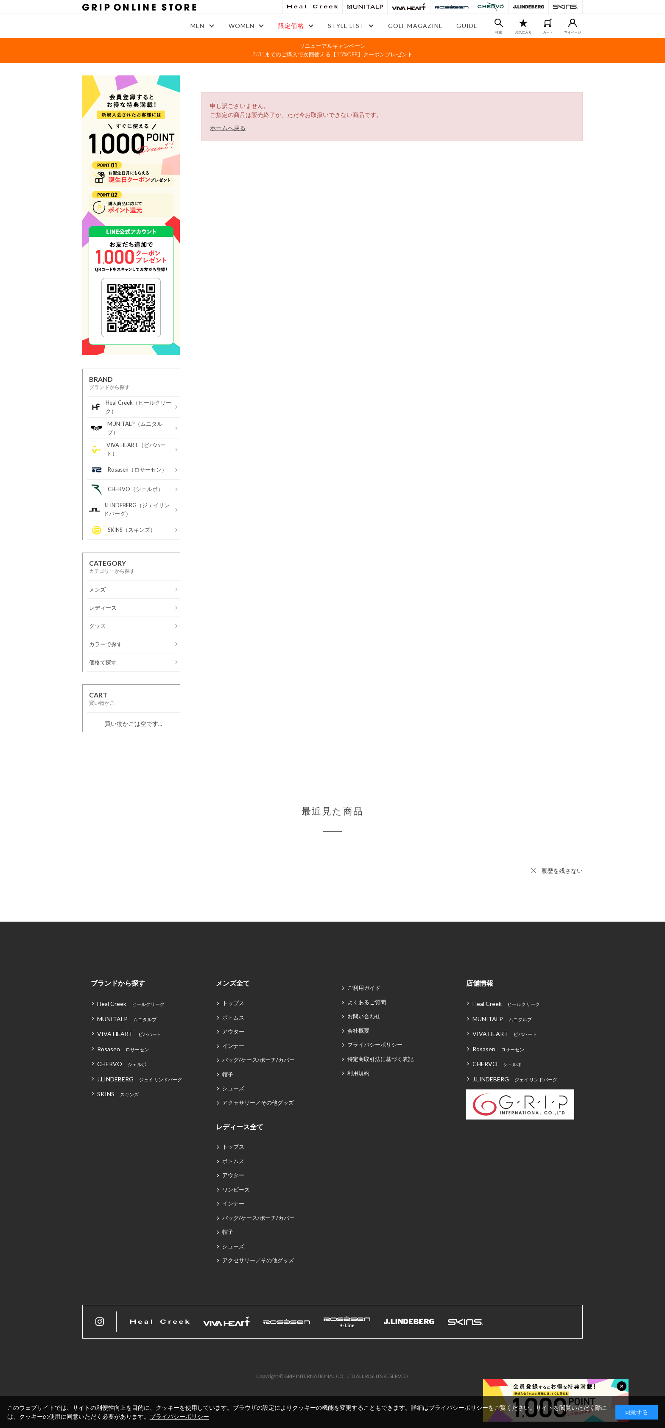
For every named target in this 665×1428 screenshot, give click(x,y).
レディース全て (239, 1126)
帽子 (227, 1074)
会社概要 (358, 1030)
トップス (233, 1003)
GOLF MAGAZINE (415, 25)
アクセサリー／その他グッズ (258, 1102)
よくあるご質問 (366, 1002)
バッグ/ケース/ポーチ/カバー (258, 1059)
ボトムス (233, 1017)
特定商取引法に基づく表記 (380, 1059)
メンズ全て (233, 983)
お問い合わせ (363, 1016)
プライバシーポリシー (374, 1044)
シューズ (233, 1088)
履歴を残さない (562, 870)
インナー (233, 1045)
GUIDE (467, 25)
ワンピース (236, 1189)
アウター (233, 1031)
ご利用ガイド (363, 987)
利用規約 (358, 1073)
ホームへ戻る (228, 127)
